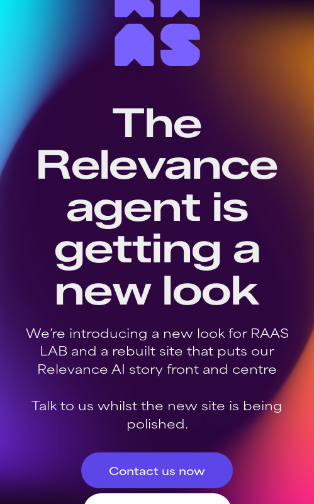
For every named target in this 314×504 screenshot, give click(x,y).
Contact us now (157, 470)
